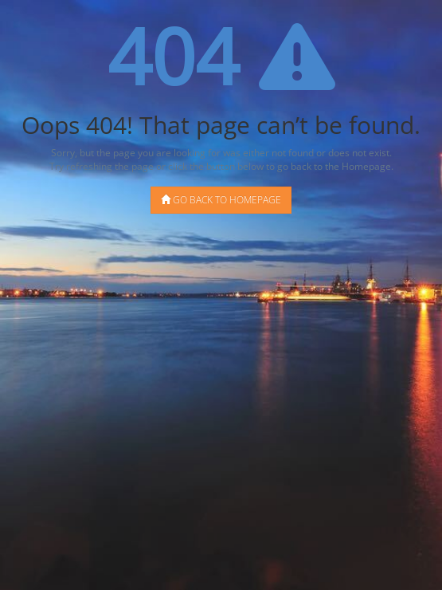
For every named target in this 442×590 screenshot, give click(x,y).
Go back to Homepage (221, 199)
